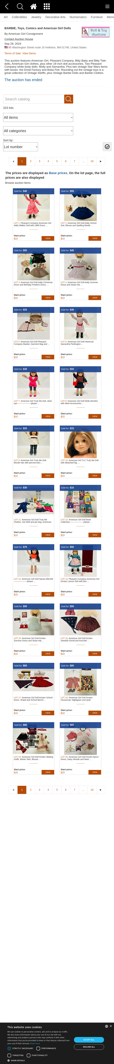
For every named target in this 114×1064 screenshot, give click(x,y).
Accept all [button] (89, 1039)
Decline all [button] (89, 1047)
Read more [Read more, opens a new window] (35, 1043)
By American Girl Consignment (23, 33)
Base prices (58, 173)
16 (92, 161)
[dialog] (57, 1043)
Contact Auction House (18, 39)
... (83, 161)
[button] (39, 1060)
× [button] (111, 1026)
